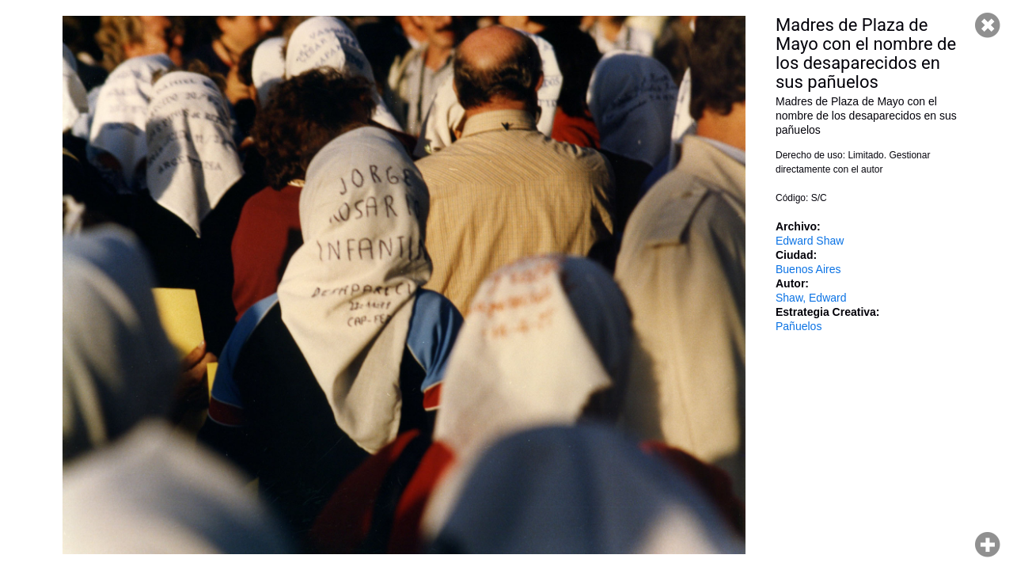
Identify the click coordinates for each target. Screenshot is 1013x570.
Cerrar (987, 25)
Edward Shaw (810, 240)
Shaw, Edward (811, 297)
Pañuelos (798, 326)
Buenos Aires (808, 269)
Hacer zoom (987, 544)
